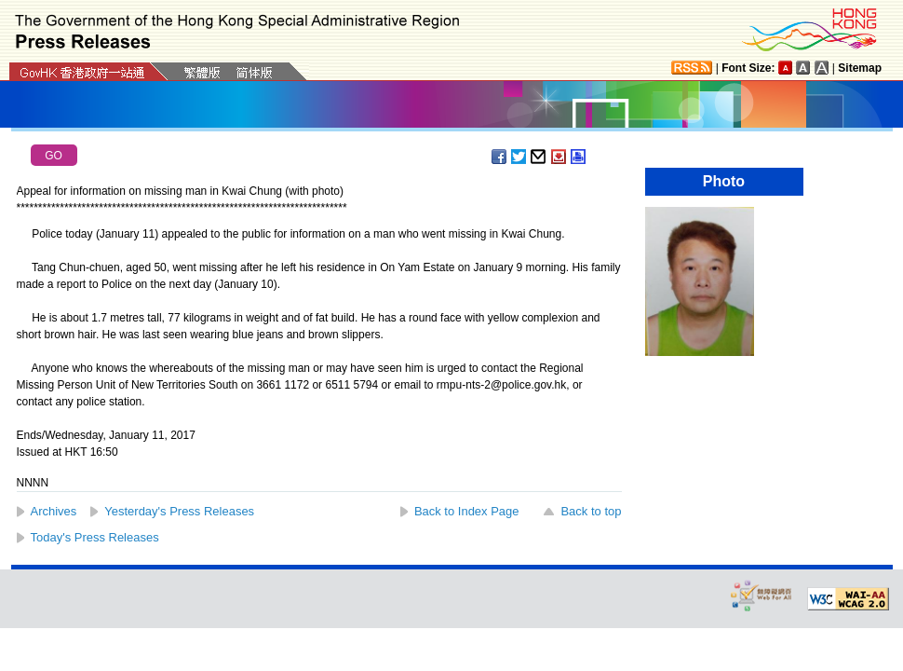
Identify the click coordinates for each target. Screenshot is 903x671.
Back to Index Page (466, 511)
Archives (54, 511)
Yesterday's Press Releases (179, 511)
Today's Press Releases (95, 537)
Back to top (590, 511)
